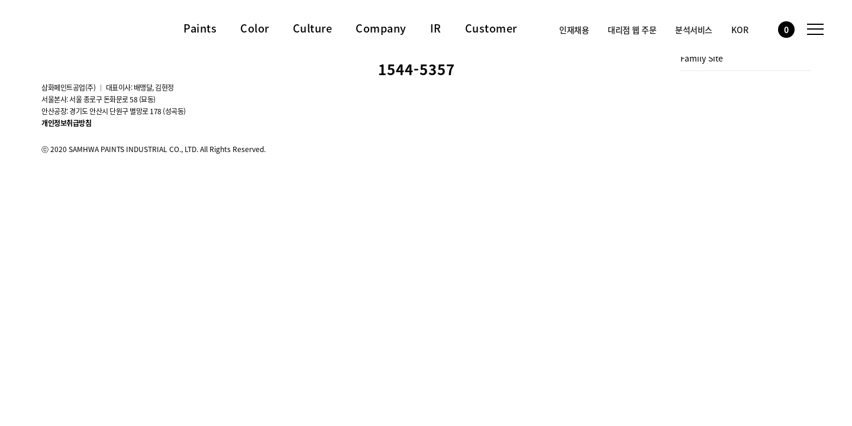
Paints (200, 28)
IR (435, 28)
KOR (739, 30)
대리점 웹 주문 (632, 30)
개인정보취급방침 (66, 123)
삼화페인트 (68, 26)
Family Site (701, 58)
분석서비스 (693, 30)
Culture (313, 28)
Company (381, 28)
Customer (491, 28)
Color (254, 28)
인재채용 (574, 30)
